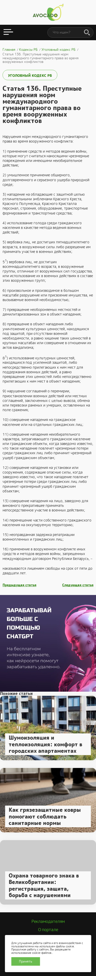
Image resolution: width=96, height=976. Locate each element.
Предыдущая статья (19, 585)
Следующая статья (77, 585)
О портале (48, 930)
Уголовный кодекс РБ (30, 75)
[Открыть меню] (8, 32)
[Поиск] (87, 32)
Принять (25, 961)
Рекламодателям (48, 921)
